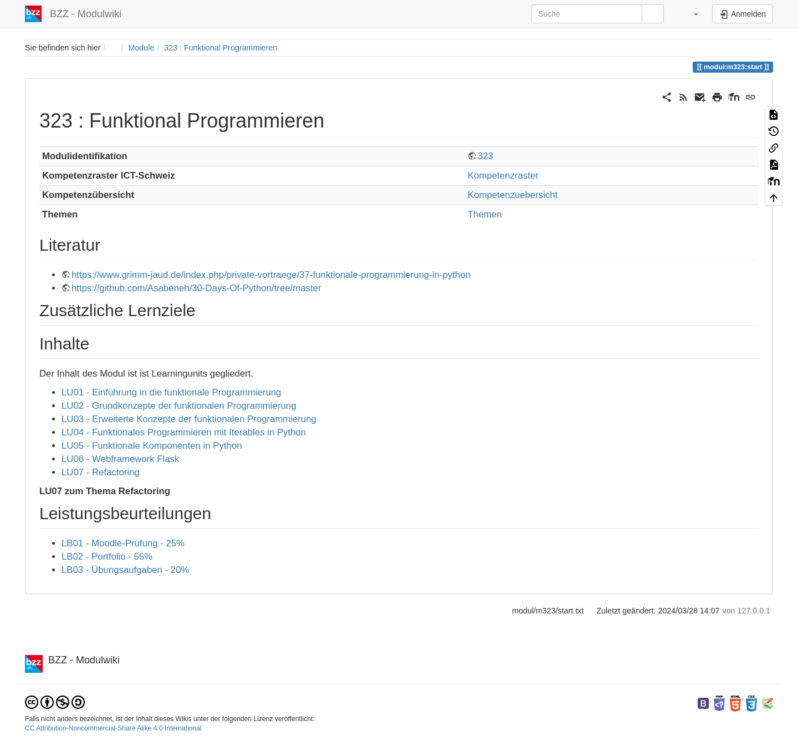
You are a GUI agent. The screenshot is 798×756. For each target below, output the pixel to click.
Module (142, 47)
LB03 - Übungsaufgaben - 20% (125, 570)
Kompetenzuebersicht (512, 195)
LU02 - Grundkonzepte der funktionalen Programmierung (179, 405)
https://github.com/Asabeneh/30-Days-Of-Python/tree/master (196, 288)
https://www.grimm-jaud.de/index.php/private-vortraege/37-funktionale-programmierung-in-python (270, 275)
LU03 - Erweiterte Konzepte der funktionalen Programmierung (189, 419)
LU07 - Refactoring (101, 472)
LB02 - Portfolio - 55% (107, 556)
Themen (485, 214)
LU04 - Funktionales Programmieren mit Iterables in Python (184, 432)
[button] (689, 14)
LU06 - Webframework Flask (120, 459)
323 (485, 156)
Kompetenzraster (503, 175)
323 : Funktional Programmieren (220, 47)
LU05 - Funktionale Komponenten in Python (152, 445)
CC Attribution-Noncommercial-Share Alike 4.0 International (113, 728)
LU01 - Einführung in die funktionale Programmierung (171, 392)
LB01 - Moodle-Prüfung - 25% (123, 543)
